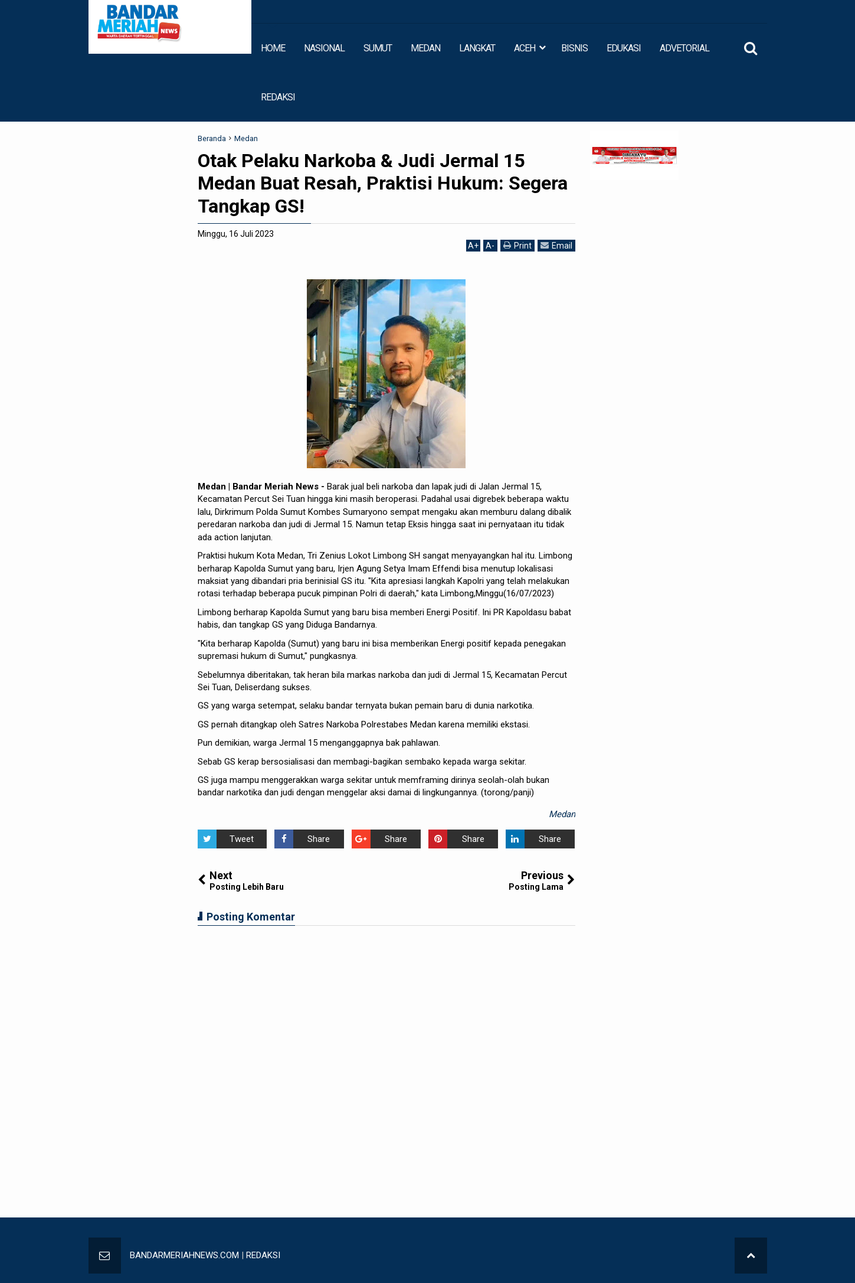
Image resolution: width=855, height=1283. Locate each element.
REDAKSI (278, 97)
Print (517, 245)
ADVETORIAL (684, 48)
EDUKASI (624, 48)
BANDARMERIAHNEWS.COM (184, 1255)
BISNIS (574, 48)
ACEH (524, 48)
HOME (273, 48)
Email (556, 245)
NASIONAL (324, 48)
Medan (562, 814)
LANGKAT (477, 48)
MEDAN (425, 48)
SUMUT (377, 48)
